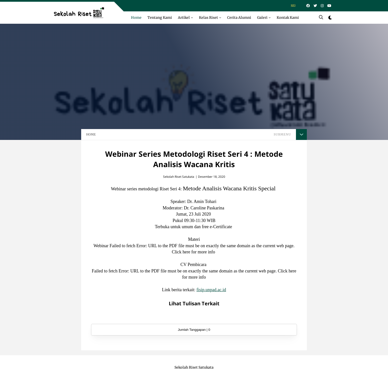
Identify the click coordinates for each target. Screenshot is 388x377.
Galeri (262, 17)
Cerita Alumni (239, 17)
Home (136, 17)
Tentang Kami (159, 17)
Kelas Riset (208, 17)
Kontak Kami (288, 17)
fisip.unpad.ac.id (211, 289)
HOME (91, 134)
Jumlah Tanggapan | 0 (194, 330)
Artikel (184, 17)
